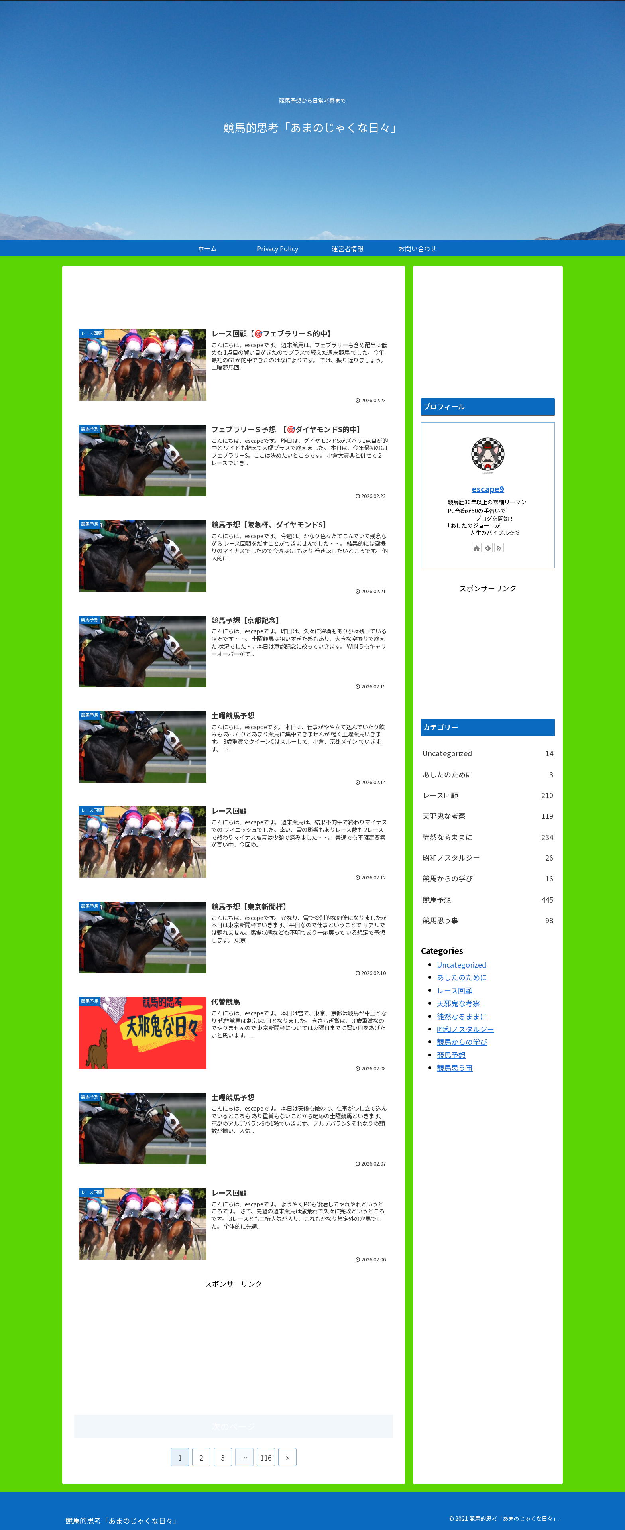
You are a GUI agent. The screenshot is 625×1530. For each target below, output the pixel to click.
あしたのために (488, 774)
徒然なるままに (488, 836)
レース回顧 (488, 795)
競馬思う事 (488, 920)
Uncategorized (488, 753)
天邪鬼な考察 (488, 815)
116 (266, 1457)
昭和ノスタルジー (488, 857)
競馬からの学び (488, 878)
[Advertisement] (233, 292)
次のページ (234, 1426)
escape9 (488, 488)
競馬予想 (488, 899)
